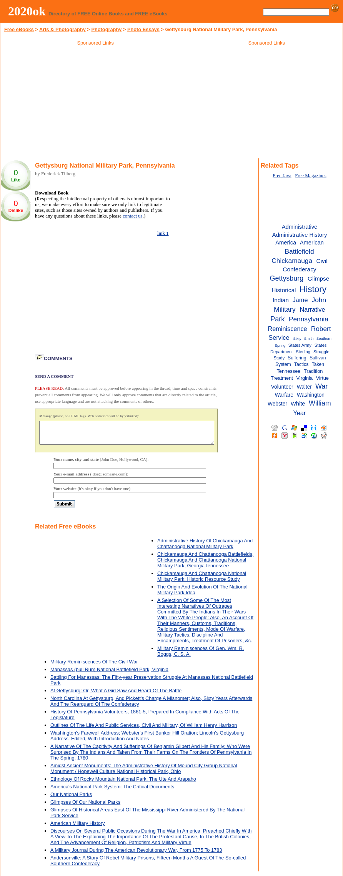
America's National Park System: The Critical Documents (112, 791)
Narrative (312, 309)
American (312, 242)
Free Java (282, 175)
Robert (321, 328)
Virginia (304, 378)
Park (277, 319)
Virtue (322, 378)
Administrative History (299, 235)
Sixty (297, 338)
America (285, 242)
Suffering (297, 358)
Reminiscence (287, 328)
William (320, 403)
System (283, 364)
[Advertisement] (95, 103)
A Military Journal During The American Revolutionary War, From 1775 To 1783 (136, 855)
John (319, 300)
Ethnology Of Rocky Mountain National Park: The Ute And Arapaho (123, 783)
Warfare (284, 395)
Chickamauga (291, 260)
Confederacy (299, 269)
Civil (322, 261)
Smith (309, 338)
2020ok (27, 11)
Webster (277, 404)
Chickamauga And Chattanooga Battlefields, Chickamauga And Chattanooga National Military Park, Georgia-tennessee (205, 564)
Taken (318, 364)
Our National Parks (71, 799)
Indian (281, 300)
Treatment (282, 378)
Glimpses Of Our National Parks (85, 807)
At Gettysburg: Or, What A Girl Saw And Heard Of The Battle (115, 695)
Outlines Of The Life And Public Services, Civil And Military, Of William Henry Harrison (143, 730)
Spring (280, 345)
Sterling (303, 351)
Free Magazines (310, 175)
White (298, 404)
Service (278, 337)
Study (279, 358)
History (313, 289)
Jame (300, 299)
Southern (323, 338)
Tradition (313, 371)
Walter (304, 387)
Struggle (321, 351)
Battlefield (299, 251)
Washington (311, 395)
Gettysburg (287, 278)
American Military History (77, 828)
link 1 (163, 233)
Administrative (300, 227)
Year (299, 412)
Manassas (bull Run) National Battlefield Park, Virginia (109, 674)
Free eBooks (19, 29)
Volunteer (282, 387)
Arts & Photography (62, 29)
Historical (283, 290)
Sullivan (318, 358)
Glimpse (318, 278)
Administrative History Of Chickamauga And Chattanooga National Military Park (205, 548)
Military (285, 309)
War (321, 386)
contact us (133, 216)
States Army (299, 345)
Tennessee (288, 371)
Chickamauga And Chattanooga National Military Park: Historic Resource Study (201, 581)
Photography (106, 29)
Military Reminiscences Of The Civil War (94, 666)
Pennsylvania (308, 319)
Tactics (301, 364)
